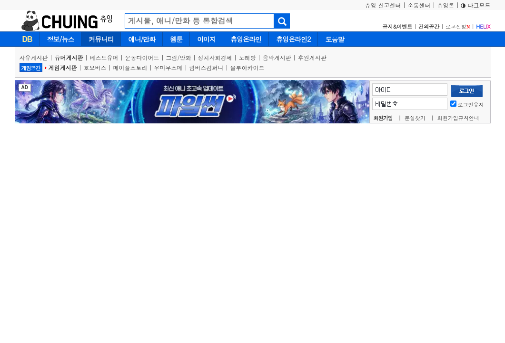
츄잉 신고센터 (383, 5)
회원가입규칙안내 (458, 117)
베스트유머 (104, 57)
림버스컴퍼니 (206, 67)
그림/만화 (178, 57)
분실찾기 (415, 117)
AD (24, 87)
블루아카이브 (247, 67)
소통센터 (418, 5)
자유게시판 (34, 57)
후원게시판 (312, 57)
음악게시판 (277, 57)
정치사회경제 (215, 57)
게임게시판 (63, 67)
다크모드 (475, 5)
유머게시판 (69, 57)
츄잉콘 (445, 5)
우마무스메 (168, 67)
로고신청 (458, 26)
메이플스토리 (130, 67)
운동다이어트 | (145, 57)
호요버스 (95, 67)
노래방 (247, 57)
